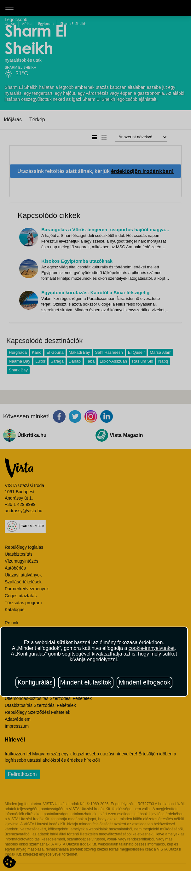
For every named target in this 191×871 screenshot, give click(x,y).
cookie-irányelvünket (152, 648)
